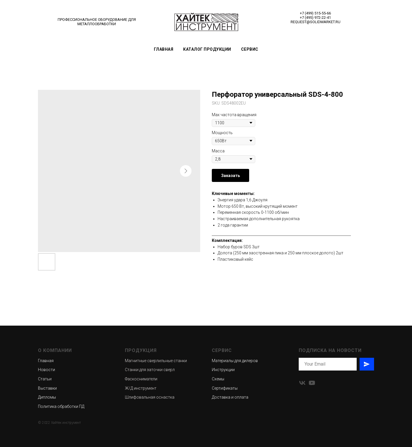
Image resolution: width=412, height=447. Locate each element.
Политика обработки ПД (61, 406)
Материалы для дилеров (235, 360)
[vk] (302, 382)
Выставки (47, 388)
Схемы (218, 379)
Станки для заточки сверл (150, 369)
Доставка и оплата (230, 397)
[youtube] (312, 382)
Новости (46, 369)
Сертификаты (225, 388)
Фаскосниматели (141, 379)
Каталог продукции (207, 49)
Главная (164, 49)
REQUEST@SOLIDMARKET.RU (315, 22)
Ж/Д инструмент (140, 388)
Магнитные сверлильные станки (156, 360)
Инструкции (223, 369)
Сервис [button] (249, 49)
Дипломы (47, 397)
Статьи (45, 379)
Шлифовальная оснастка (149, 397)
